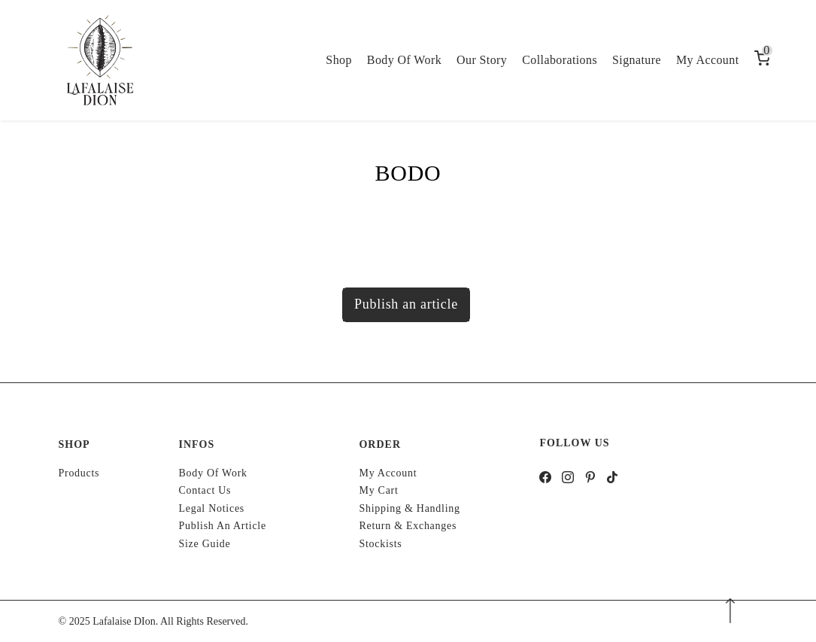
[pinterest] (590, 479)
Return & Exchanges (408, 525)
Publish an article (406, 304)
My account (388, 473)
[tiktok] (612, 479)
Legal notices (211, 508)
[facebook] (545, 479)
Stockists (380, 543)
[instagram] (568, 479)
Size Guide (204, 543)
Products (79, 473)
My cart (378, 490)
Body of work (212, 473)
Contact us (204, 490)
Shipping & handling (409, 508)
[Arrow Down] (730, 610)
